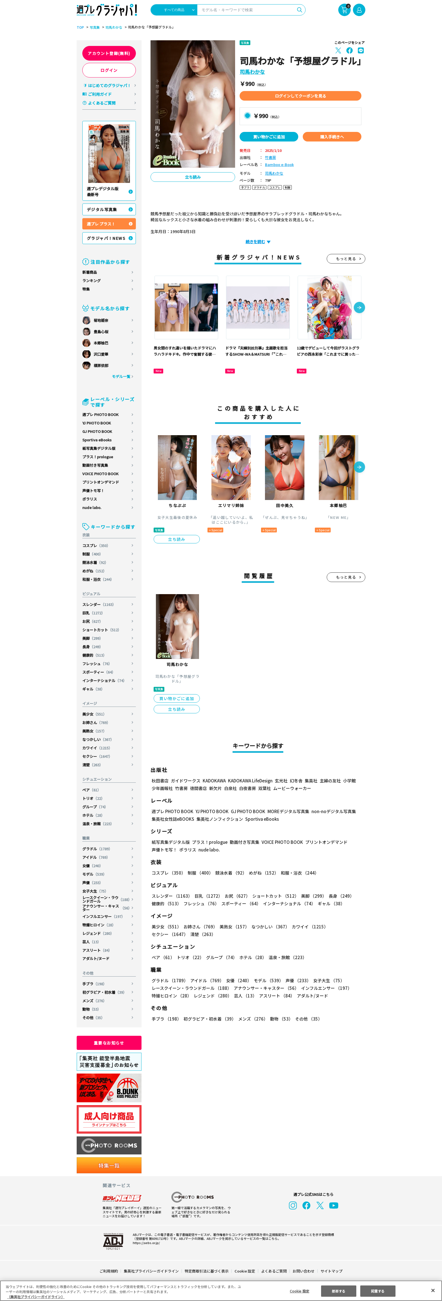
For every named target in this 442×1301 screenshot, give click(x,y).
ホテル (93, 815)
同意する (377, 1290)
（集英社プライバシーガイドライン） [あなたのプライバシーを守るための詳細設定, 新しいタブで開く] (36, 1296)
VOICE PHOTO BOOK (100, 473)
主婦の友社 (329, 781)
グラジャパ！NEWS (106, 238)
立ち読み (193, 177)
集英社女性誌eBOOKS (173, 819)
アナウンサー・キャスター (107, 908)
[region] (221, 1290)
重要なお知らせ (109, 1043)
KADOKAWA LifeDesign (250, 781)
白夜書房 (247, 788)
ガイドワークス (185, 781)
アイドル (96, 857)
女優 (92, 865)
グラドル (97, 848)
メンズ (94, 1000)
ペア (91, 790)
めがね (94, 571)
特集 (86, 289)
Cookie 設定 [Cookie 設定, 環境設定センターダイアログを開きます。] (299, 1290)
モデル (94, 874)
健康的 (94, 655)
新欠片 (215, 788)
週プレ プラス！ (101, 224)
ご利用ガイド (100, 94)
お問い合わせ (303, 1271)
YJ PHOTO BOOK (96, 423)
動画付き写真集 (95, 465)
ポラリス (89, 499)
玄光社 (280, 781)
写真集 (94, 27)
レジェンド (98, 933)
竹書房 (270, 157)
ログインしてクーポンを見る (300, 96)
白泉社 (230, 788)
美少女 (94, 714)
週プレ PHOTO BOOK (100, 414)
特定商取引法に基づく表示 (207, 1271)
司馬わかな (113, 27)
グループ (95, 806)
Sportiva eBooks (97, 439)
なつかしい (98, 739)
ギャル (93, 689)
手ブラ (94, 983)
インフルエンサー (103, 916)
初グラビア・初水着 (104, 992)
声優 (92, 882)
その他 (93, 1017)
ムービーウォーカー (292, 788)
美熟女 (94, 731)
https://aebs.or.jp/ (145, 1243)
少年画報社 (162, 788)
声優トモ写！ (93, 490)
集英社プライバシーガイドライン (151, 1271)
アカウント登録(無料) (109, 53)
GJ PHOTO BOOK (97, 431)
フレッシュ (97, 663)
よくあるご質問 (102, 103)
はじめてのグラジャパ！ (109, 85)
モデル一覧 (121, 376)
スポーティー (99, 672)
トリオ (93, 798)
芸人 (91, 941)
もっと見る (346, 258)
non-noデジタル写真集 (330, 811)
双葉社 (264, 788)
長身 (92, 646)
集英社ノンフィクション (219, 819)
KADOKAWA (214, 781)
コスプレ (96, 545)
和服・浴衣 (98, 579)
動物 (91, 1009)
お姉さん (96, 722)
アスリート (97, 950)
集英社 (310, 781)
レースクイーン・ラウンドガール (107, 899)
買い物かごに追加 (269, 137)
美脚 (92, 638)
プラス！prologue (97, 456)
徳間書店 (198, 788)
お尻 (92, 621)
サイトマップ (331, 1271)
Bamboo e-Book (278, 164)
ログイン (109, 70)
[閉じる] (433, 1290)
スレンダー (99, 604)
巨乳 (94, 613)
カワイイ (97, 748)
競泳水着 (95, 562)
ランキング (91, 280)
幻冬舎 (295, 781)
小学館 (348, 781)
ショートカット (102, 629)
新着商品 (89, 272)
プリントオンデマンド (100, 482)
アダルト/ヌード (95, 958)
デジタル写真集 (102, 209)
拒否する (338, 1290)
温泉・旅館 (98, 823)
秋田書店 (160, 781)
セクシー (97, 756)
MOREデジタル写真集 (285, 811)
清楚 (92, 764)
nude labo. (91, 507)
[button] (359, 308)
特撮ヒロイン (99, 925)
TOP (80, 27)
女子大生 (95, 891)
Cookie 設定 (245, 1271)
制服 (92, 554)
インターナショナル (104, 680)
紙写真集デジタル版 (98, 448)
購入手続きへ (332, 137)
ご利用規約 (109, 1271)
